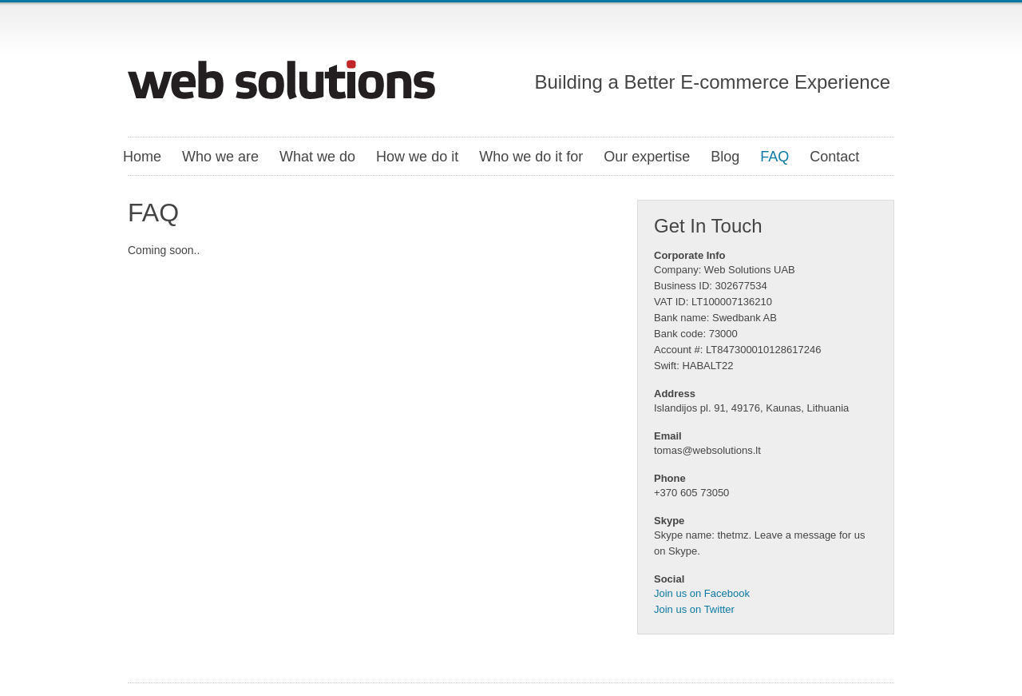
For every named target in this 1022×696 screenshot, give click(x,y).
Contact (834, 157)
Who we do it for (531, 157)
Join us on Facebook (702, 593)
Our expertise (647, 157)
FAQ (774, 157)
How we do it (417, 157)
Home (142, 157)
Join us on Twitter (694, 609)
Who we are (220, 157)
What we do (317, 157)
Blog (725, 157)
